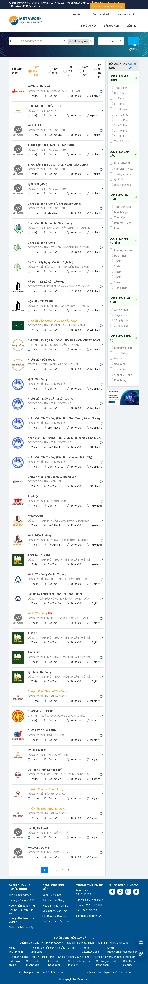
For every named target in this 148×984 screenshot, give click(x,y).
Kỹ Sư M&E (34, 125)
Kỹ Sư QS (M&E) (37, 184)
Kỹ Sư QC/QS (36, 516)
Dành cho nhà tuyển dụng (107, 6)
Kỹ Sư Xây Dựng (37, 613)
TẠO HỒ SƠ (77, 14)
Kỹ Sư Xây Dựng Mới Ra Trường (47, 574)
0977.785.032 (58, 2)
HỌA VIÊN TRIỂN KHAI (41, 301)
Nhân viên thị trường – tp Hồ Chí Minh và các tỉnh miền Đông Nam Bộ (65, 438)
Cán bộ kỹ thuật (38, 828)
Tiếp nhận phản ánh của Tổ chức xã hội (40, 972)
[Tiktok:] (136, 892)
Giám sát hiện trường (41, 242)
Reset (134, 49)
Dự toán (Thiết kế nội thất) (45, 769)
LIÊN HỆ (131, 25)
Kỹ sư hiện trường (39, 535)
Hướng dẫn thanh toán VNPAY (22, 920)
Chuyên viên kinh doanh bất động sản (52, 477)
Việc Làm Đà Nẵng (53, 900)
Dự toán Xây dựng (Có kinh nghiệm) (50, 262)
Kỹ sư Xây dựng (37, 379)
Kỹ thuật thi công (39, 672)
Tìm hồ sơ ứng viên (20, 895)
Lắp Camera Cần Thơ (54, 916)
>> (69, 870)
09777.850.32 (32, 2)
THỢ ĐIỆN (34, 652)
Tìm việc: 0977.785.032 (89, 899)
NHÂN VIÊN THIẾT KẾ (40, 711)
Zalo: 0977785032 (86, 910)
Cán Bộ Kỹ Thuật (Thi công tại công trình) (55, 594)
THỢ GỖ (32, 633)
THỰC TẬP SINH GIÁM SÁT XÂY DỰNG (51, 145)
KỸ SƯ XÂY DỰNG (38, 750)
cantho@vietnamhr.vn (89, 915)
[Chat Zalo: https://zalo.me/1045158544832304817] (128, 892)
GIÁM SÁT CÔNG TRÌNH (42, 730)
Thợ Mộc (33, 496)
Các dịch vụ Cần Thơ (54, 911)
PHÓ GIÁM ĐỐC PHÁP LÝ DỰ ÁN (47, 808)
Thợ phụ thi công (39, 555)
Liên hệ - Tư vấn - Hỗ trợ (21, 912)
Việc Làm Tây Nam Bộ (55, 905)
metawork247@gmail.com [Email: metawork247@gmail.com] (122, 951)
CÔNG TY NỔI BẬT (101, 14)
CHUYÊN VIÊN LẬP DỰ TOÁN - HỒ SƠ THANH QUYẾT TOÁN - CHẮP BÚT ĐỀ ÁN (65, 340)
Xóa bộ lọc (132, 65)
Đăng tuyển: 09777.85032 (83, 892)
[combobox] (81, 41)
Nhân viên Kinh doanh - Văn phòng (50, 223)
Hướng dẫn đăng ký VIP (22, 905)
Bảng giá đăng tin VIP (21, 900)
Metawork (83, 979)
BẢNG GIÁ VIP (112, 25)
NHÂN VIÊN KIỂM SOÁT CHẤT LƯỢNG (50, 399)
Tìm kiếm (133, 42)
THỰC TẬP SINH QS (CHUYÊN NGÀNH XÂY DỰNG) (58, 164)
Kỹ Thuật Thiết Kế (39, 86)
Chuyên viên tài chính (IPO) (45, 789)
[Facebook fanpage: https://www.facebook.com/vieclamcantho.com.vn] (112, 892)
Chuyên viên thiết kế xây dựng (47, 691)
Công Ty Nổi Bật (51, 895)
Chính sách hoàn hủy (21, 927)
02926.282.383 (81, 2)
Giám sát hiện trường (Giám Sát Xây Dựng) (54, 203)
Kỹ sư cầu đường (38, 847)
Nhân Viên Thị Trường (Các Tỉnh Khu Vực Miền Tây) (60, 457)
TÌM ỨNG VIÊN (89, 25)
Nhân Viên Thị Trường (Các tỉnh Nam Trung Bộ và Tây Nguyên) (65, 418)
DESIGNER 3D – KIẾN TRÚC (44, 106)
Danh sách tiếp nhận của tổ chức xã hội (108, 972)
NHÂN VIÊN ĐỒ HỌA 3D (42, 359)
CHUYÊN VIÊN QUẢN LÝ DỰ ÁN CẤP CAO (52, 320)
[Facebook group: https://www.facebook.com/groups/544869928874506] (120, 892)
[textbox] (112, 41)
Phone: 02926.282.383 (89, 905)
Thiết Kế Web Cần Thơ (55, 921)
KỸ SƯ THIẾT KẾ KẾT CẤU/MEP (47, 281)
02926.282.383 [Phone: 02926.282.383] (90, 951)
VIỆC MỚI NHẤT (127, 14)
